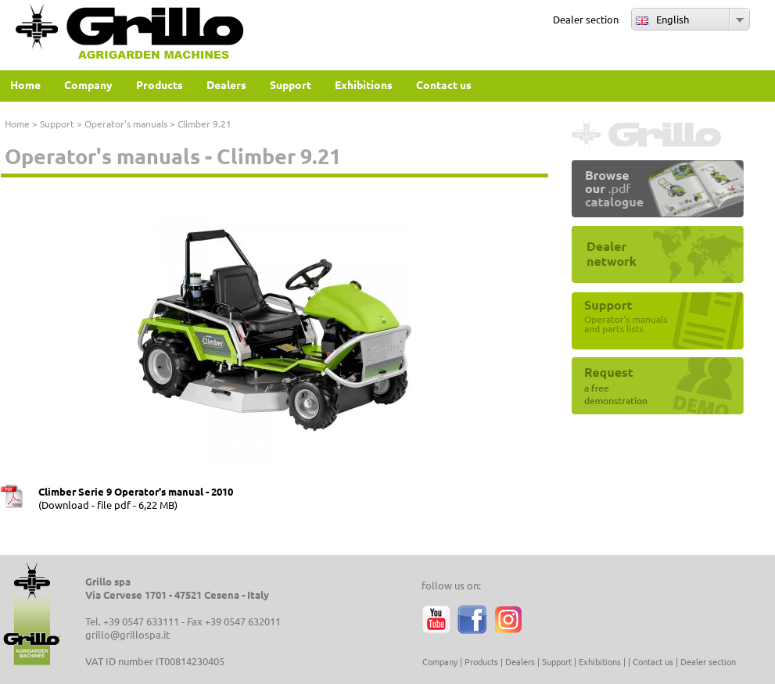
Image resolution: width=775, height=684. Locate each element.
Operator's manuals (125, 123)
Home (17, 123)
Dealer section (586, 19)
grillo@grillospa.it (127, 634)
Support (57, 123)
